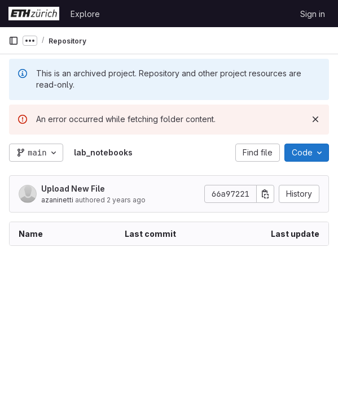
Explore (85, 14)
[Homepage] (34, 14)
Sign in (312, 14)
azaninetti (57, 200)
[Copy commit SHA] (265, 194)
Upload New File (73, 188)
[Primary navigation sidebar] (14, 41)
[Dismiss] (315, 119)
